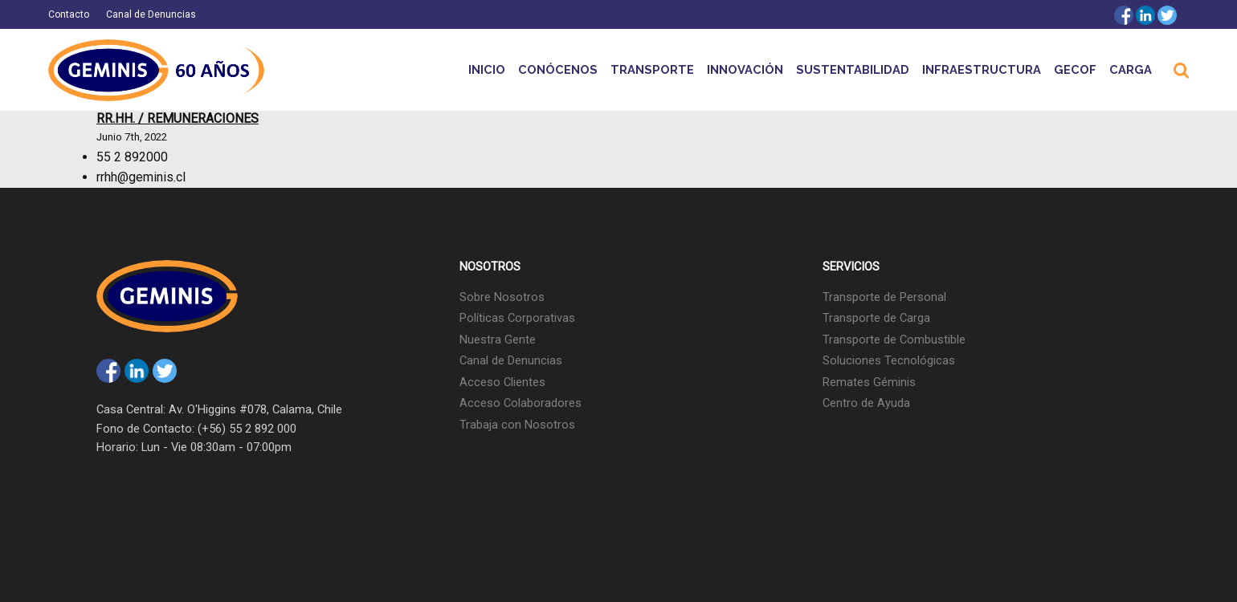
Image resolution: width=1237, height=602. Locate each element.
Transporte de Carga (876, 318)
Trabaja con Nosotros (517, 424)
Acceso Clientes (502, 382)
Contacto (68, 14)
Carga (1130, 69)
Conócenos (558, 69)
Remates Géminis (869, 382)
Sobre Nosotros (502, 297)
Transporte (652, 69)
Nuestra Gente (497, 339)
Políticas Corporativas (517, 318)
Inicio (486, 69)
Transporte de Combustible (894, 339)
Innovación (745, 69)
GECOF (1075, 69)
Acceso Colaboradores (520, 403)
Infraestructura (981, 69)
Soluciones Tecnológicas (889, 360)
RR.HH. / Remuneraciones (177, 118)
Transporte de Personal (884, 297)
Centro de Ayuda (866, 403)
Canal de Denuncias (151, 14)
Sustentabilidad (852, 69)
